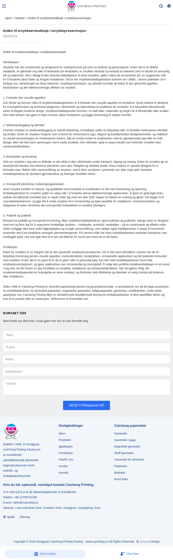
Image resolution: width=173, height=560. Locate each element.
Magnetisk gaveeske (127, 446)
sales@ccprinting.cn (25, 502)
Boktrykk (119, 472)
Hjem (8, 18)
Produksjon (66, 453)
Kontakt (63, 472)
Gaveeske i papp (125, 440)
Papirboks (120, 466)
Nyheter (20, 18)
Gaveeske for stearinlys (129, 459)
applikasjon (66, 446)
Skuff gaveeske (124, 453)
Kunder (63, 466)
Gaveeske (120, 433)
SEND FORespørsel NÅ (86, 405)
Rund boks (121, 479)
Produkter (65, 440)
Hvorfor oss (66, 459)
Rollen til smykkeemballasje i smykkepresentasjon (59, 18)
